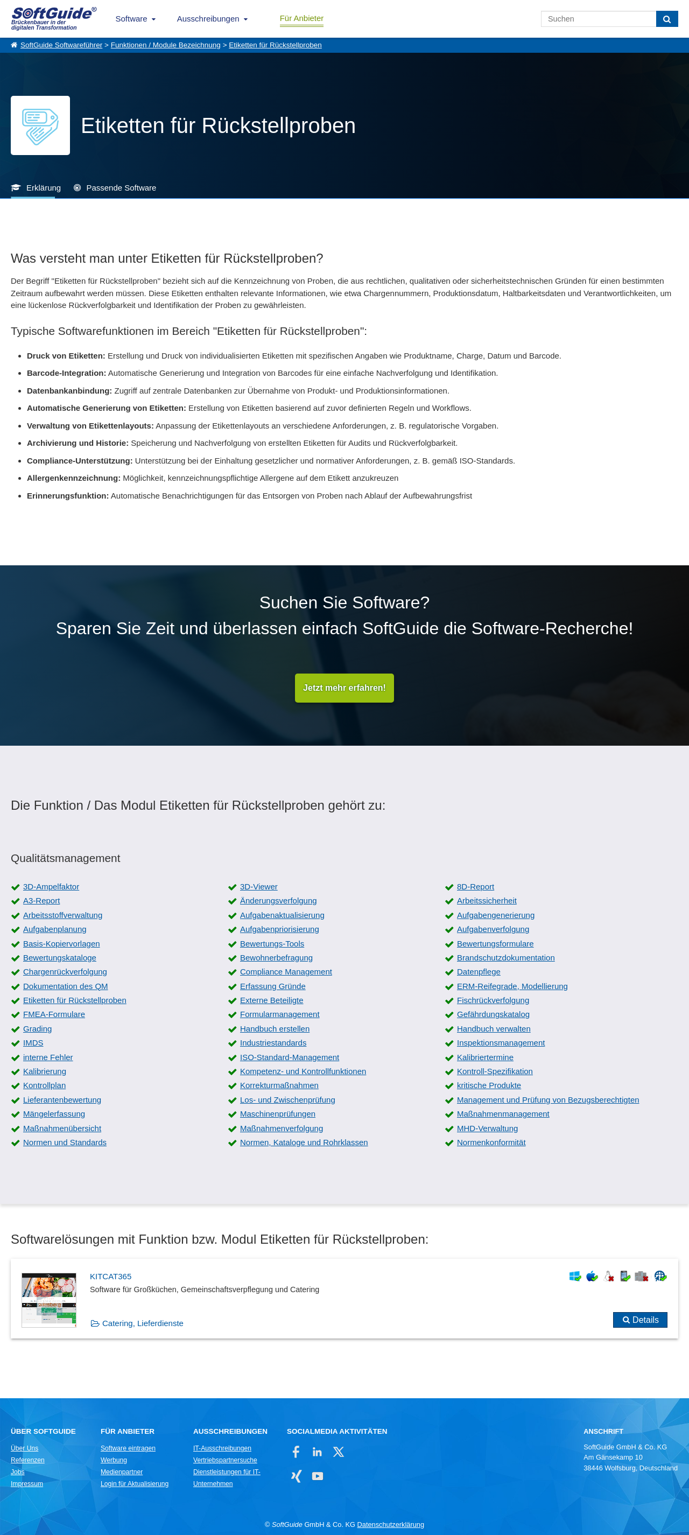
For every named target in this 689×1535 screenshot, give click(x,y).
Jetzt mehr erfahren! (344, 687)
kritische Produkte (489, 1085)
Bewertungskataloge (59, 957)
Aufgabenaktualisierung (282, 915)
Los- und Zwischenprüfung (287, 1099)
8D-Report (475, 886)
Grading (37, 1028)
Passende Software (121, 187)
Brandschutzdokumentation (506, 957)
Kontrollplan (44, 1085)
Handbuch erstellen (275, 1028)
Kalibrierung (44, 1071)
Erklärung (43, 187)
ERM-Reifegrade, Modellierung (512, 986)
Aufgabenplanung (55, 929)
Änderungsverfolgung (278, 900)
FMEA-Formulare (54, 1014)
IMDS (33, 1042)
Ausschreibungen (208, 18)
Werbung (114, 1460)
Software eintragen (128, 1448)
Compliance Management (286, 971)
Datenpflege (479, 971)
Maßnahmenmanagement (503, 1113)
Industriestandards (273, 1042)
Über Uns (24, 1448)
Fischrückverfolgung (493, 1000)
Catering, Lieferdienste (143, 1323)
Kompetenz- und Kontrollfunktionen (303, 1071)
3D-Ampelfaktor (51, 886)
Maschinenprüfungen (277, 1113)
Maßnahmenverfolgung (281, 1128)
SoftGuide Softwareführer (61, 45)
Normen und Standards (65, 1142)
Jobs (18, 1472)
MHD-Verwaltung (487, 1128)
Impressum (27, 1484)
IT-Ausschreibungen (222, 1448)
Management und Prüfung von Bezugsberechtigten (548, 1099)
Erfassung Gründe (273, 986)
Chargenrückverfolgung (65, 971)
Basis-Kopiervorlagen (61, 943)
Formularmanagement (280, 1014)
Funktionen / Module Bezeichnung (166, 45)
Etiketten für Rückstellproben (275, 45)
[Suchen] (667, 19)
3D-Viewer (259, 886)
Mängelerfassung (54, 1113)
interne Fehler (48, 1057)
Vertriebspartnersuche (225, 1460)
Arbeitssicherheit (487, 900)
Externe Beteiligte (272, 1000)
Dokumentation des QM (65, 986)
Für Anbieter (302, 18)
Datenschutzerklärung (390, 1524)
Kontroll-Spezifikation (495, 1071)
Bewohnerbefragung (276, 957)
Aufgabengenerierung (496, 915)
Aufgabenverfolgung (493, 929)
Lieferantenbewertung (62, 1099)
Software (131, 18)
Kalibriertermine (485, 1057)
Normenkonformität (491, 1142)
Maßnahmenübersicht (62, 1128)
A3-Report (41, 900)
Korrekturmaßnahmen (279, 1085)
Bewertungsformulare (495, 943)
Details (645, 1319)
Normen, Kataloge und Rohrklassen (304, 1142)
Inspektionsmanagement (501, 1042)
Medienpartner (122, 1472)
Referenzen (28, 1460)
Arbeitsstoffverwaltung (62, 915)
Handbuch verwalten (494, 1028)
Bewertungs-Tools (272, 943)
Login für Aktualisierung (134, 1484)
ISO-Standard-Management (289, 1057)
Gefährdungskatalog (493, 1014)
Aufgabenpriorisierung (279, 929)
